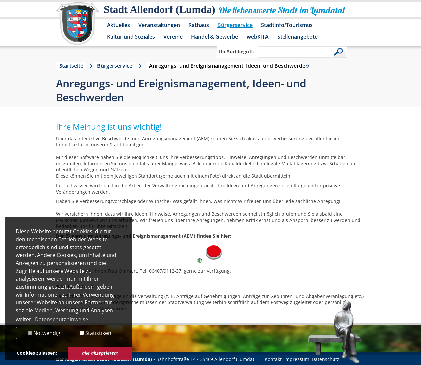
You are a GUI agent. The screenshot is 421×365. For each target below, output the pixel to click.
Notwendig (44, 333)
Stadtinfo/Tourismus (287, 25)
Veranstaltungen (159, 25)
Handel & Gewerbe (214, 36)
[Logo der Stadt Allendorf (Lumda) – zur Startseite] (77, 27)
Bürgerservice (235, 25)
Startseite (71, 65)
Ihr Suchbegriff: (236, 51)
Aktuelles (118, 25)
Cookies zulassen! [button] (37, 353)
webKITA (258, 36)
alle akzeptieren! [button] (100, 353)
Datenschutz (325, 359)
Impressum (296, 359)
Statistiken (95, 333)
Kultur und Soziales (131, 36)
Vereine (173, 36)
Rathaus (198, 25)
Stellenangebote (297, 36)
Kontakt (273, 359)
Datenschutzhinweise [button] (61, 319)
